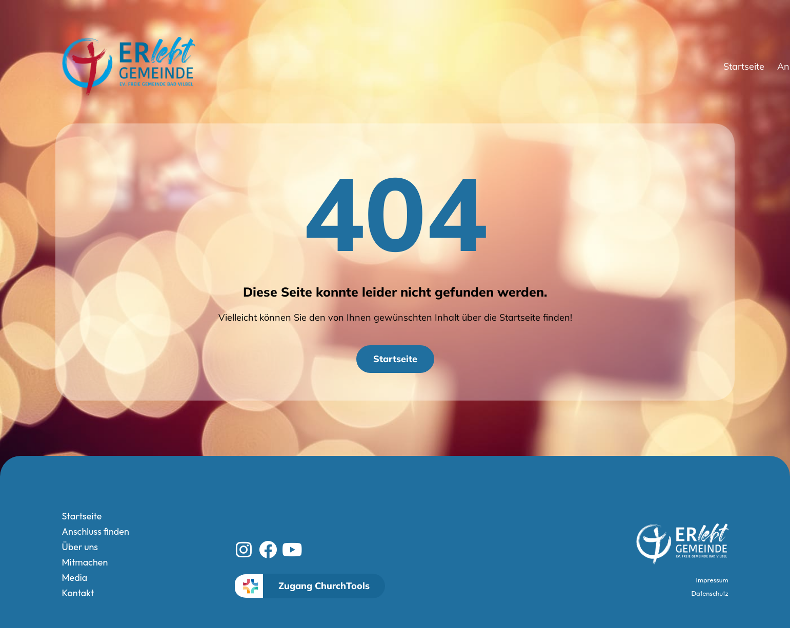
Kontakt (754, 66)
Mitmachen (662, 66)
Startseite (450, 66)
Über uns (601, 66)
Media (712, 66)
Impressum (712, 580)
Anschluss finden (524, 66)
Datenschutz (710, 593)
